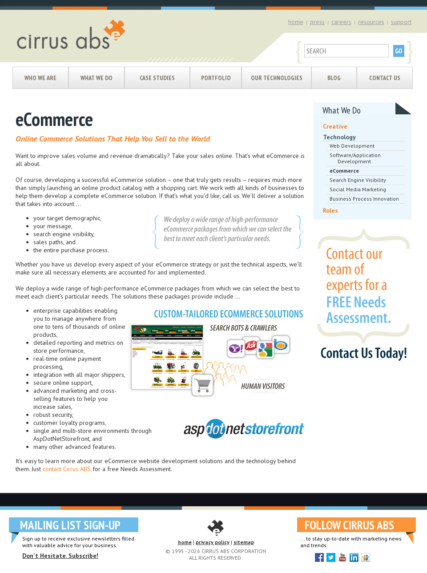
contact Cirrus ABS (67, 469)
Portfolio (216, 78)
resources (371, 22)
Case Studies (157, 78)
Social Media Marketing (358, 189)
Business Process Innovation (364, 198)
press (317, 22)
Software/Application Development (355, 158)
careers (341, 22)
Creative (335, 126)
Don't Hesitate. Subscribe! (60, 556)
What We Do (97, 78)
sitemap (244, 542)
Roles (330, 210)
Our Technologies (276, 78)
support (401, 22)
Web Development (352, 145)
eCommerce (344, 170)
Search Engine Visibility (358, 180)
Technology (339, 137)
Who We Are (40, 78)
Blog (334, 78)
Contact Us (384, 78)
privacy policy (213, 542)
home (295, 22)
